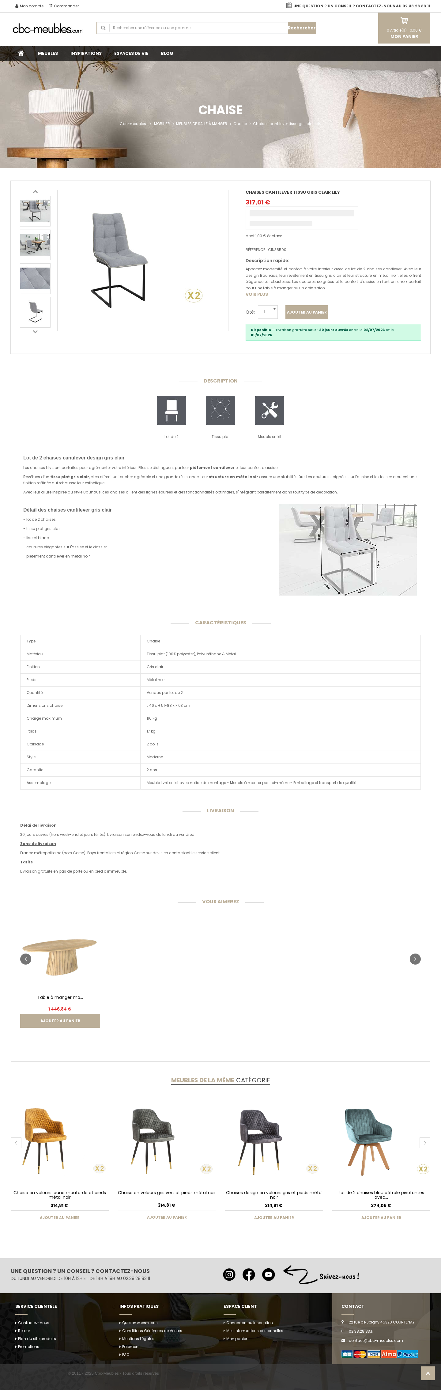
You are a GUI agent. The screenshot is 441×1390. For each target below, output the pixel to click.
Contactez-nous (33, 1322)
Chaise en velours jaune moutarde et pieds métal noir (59, 1195)
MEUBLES (48, 53)
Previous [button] (35, 191)
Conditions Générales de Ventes (152, 1330)
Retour (24, 1330)
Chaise (240, 123)
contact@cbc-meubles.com (376, 1340)
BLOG (167, 53)
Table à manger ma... (60, 997)
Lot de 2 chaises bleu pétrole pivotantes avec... (381, 1195)
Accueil (21, 53)
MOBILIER (162, 123)
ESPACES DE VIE (131, 53)
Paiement (131, 1346)
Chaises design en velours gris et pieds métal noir (274, 1195)
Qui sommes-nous (140, 1322)
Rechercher (302, 28)
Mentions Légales (138, 1338)
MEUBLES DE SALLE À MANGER (201, 123)
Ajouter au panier (307, 312)
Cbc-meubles (133, 123)
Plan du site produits (37, 1338)
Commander (64, 6)
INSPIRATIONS (86, 53)
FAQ (125, 1354)
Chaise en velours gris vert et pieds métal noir (167, 1193)
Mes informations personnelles (254, 1330)
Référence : (256, 249)
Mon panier (236, 1338)
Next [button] (35, 331)
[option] (35, 211)
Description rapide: (267, 260)
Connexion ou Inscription (249, 1322)
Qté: (250, 312)
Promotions (28, 1346)
